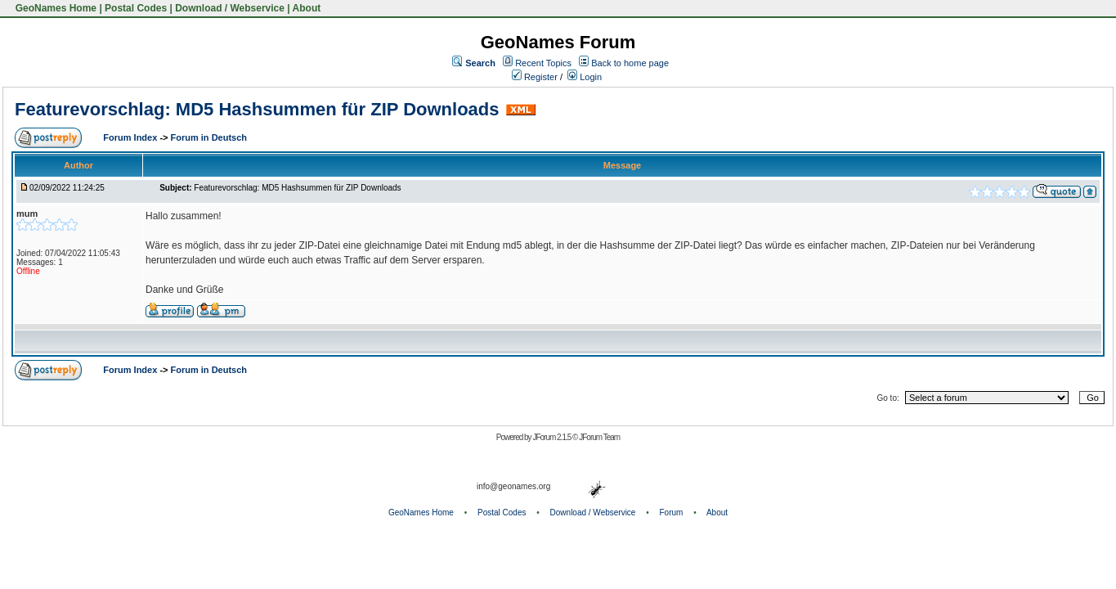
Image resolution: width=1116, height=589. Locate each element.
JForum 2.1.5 (552, 437)
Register (535, 77)
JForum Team (599, 437)
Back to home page (630, 63)
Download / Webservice (230, 8)
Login (584, 77)
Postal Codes (136, 8)
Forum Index (131, 137)
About (307, 8)
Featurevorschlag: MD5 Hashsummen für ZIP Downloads (257, 109)
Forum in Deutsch (209, 137)
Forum (671, 512)
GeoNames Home (54, 8)
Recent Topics (543, 63)
